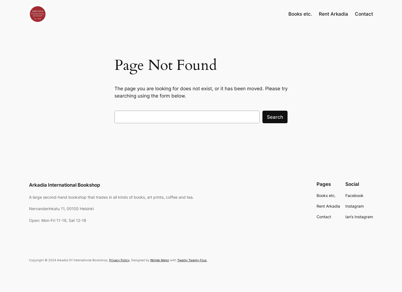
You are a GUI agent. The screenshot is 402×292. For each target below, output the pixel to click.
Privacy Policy (119, 260)
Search (275, 117)
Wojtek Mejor (159, 260)
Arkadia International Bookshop (64, 185)
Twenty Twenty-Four (191, 260)
